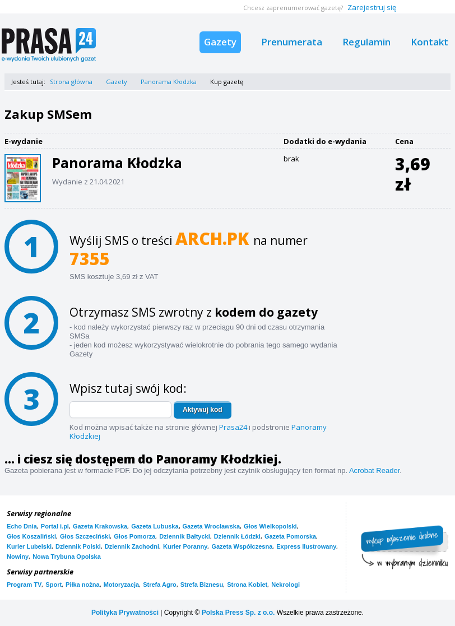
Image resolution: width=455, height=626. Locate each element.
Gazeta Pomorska (290, 536)
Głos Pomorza (134, 536)
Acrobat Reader (374, 470)
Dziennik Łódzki (237, 536)
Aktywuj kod (202, 410)
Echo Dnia (22, 526)
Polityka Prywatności (125, 612)
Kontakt (429, 41)
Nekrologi (285, 584)
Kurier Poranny (185, 546)
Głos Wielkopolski (270, 526)
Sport (53, 584)
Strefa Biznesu (201, 584)
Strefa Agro (160, 584)
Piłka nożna (83, 584)
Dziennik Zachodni (132, 546)
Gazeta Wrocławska (211, 526)
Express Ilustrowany (306, 546)
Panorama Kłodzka (169, 81)
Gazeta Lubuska (154, 526)
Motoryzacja (122, 584)
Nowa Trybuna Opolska (66, 556)
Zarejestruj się (371, 7)
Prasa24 (233, 427)
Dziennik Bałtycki (184, 536)
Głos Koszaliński (31, 536)
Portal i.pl (55, 526)
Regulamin (366, 41)
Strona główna (71, 81)
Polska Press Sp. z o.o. (238, 612)
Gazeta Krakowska (100, 526)
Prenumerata (291, 41)
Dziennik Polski (78, 546)
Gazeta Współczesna (241, 546)
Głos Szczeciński (85, 536)
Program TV (24, 584)
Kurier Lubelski (29, 546)
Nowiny (18, 556)
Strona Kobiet (247, 584)
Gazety (220, 41)
